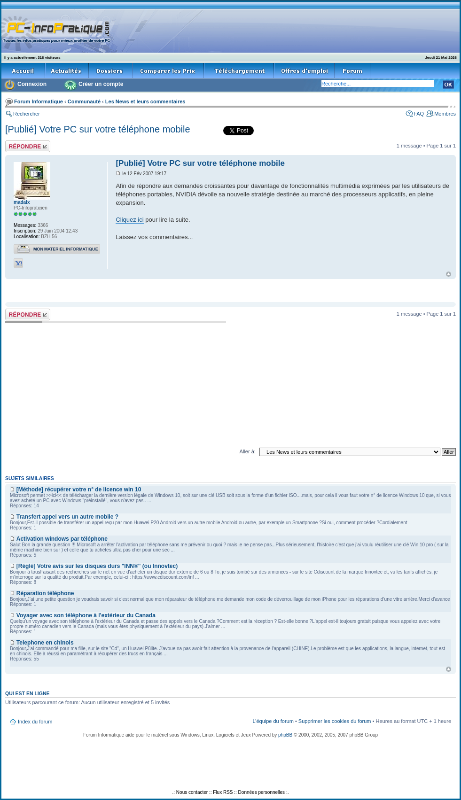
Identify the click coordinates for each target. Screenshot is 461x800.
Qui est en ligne (27, 693)
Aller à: (248, 451)
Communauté (84, 101)
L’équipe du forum (272, 721)
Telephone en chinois (45, 642)
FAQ (419, 114)
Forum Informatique (38, 101)
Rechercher (26, 114)
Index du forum (35, 721)
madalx (22, 202)
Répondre (27, 146)
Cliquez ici (129, 219)
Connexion (32, 84)
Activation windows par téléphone (62, 539)
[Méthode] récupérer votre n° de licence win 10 (78, 489)
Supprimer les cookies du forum (334, 721)
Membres (445, 114)
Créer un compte (100, 84)
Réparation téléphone (45, 593)
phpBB (285, 735)
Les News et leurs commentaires (145, 101)
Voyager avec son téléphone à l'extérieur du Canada (86, 615)
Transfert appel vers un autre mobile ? (67, 516)
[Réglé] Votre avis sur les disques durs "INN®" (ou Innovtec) (97, 566)
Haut (448, 274)
